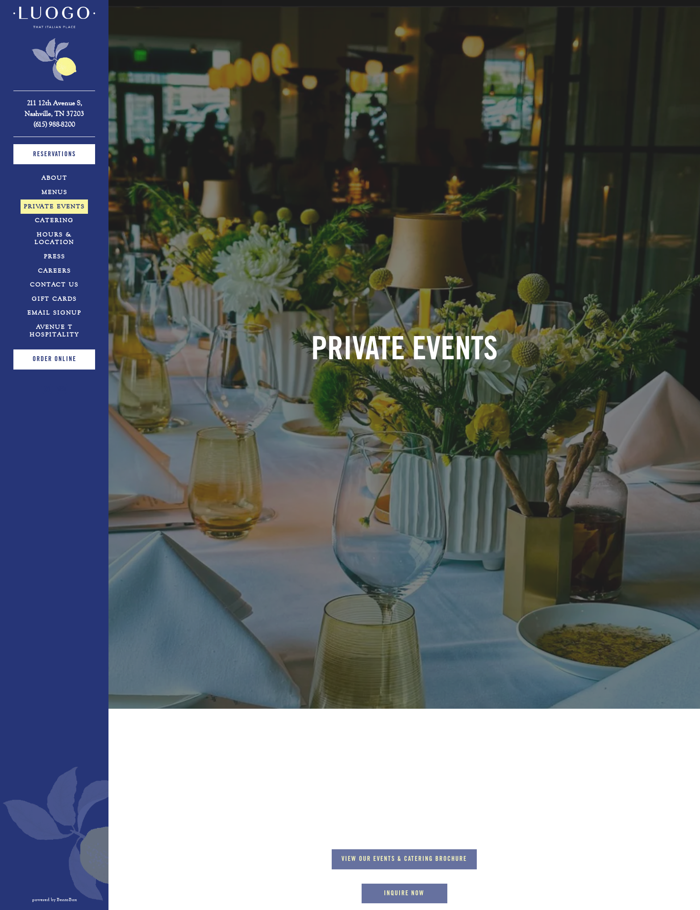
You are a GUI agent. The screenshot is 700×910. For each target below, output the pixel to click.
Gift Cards (56, 299)
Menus (54, 192)
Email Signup (54, 313)
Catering (54, 220)
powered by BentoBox (70, 899)
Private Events (54, 207)
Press (54, 257)
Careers (54, 271)
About (54, 178)
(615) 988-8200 (54, 124)
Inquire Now (404, 830)
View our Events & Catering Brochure (409, 794)
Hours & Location (54, 238)
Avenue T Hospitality (62, 331)
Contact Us (54, 285)
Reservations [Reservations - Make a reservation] (54, 155)
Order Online (54, 360)
